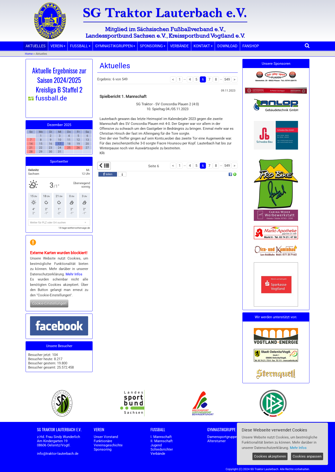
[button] (107, 174)
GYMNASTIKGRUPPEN (115, 46)
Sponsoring (102, 449)
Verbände (158, 453)
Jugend (156, 445)
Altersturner (216, 441)
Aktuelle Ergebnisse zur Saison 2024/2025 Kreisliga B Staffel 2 (59, 80)
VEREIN (57, 46)
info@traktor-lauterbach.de (57, 453)
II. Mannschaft (162, 441)
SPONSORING (152, 46)
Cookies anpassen (307, 456)
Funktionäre (103, 441)
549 (227, 79)
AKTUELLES (36, 46)
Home (29, 53)
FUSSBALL (80, 46)
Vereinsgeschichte (108, 445)
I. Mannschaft (161, 437)
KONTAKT (203, 46)
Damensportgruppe (222, 437)
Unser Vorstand (106, 437)
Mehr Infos (74, 274)
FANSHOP (250, 46)
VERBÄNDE (179, 46)
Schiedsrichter (162, 449)
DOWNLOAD (227, 46)
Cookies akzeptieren (270, 456)
